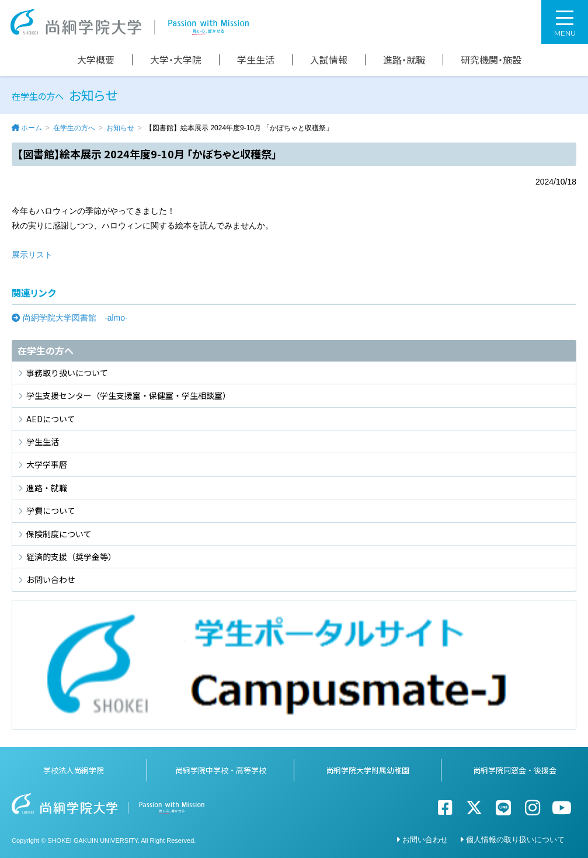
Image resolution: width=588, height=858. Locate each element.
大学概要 (95, 59)
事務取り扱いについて (67, 372)
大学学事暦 (46, 464)
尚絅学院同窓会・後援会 (514, 770)
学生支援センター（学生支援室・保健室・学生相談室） (128, 395)
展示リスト (32, 254)
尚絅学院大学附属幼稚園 (367, 770)
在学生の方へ (74, 128)
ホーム (31, 128)
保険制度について (59, 534)
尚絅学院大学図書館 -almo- (75, 317)
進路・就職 (404, 59)
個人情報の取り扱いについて (515, 839)
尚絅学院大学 (130, 22)
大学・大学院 (175, 59)
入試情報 (328, 59)
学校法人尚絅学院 (73, 770)
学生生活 (255, 59)
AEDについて (50, 419)
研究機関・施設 (491, 59)
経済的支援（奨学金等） (71, 556)
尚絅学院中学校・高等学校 (220, 770)
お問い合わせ (50, 579)
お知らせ (120, 128)
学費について (50, 510)
